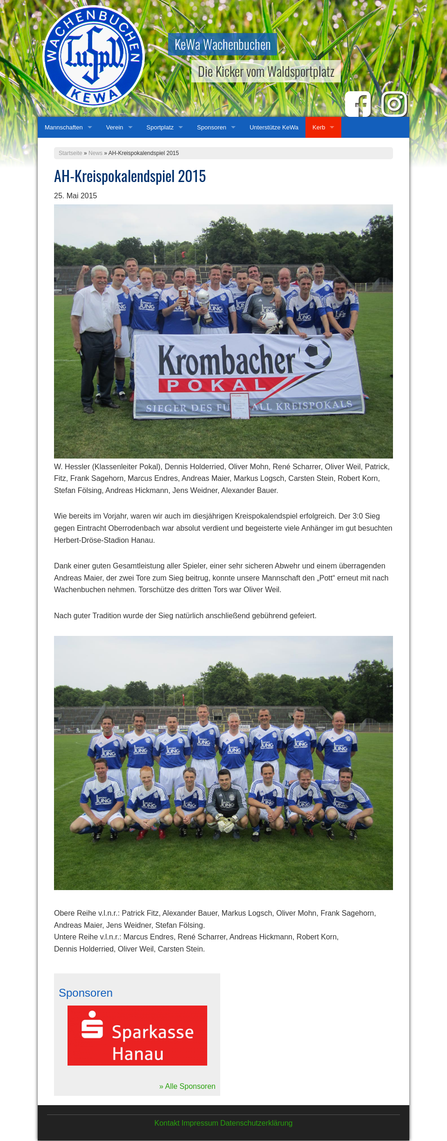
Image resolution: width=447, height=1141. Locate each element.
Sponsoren (211, 127)
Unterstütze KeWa (274, 127)
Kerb (318, 127)
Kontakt (166, 1123)
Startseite (70, 153)
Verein (114, 127)
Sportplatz (160, 127)
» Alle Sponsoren (187, 1086)
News (95, 153)
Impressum (200, 1123)
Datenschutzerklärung (256, 1123)
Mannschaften (64, 127)
